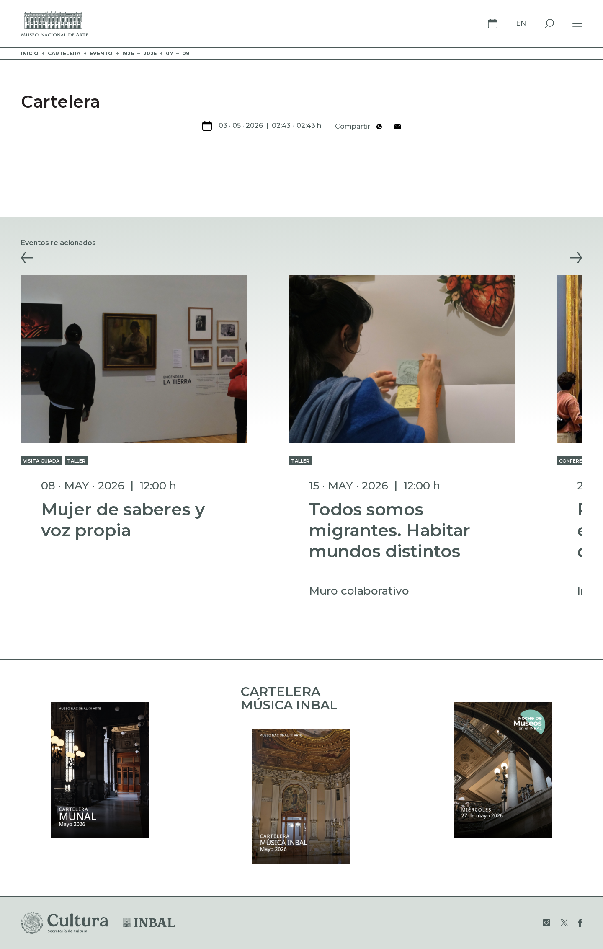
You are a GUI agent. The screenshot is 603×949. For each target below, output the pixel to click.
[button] (27, 257)
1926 (128, 53)
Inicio (30, 53)
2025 (150, 53)
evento (101, 53)
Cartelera (64, 53)
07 (169, 53)
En (521, 23)
